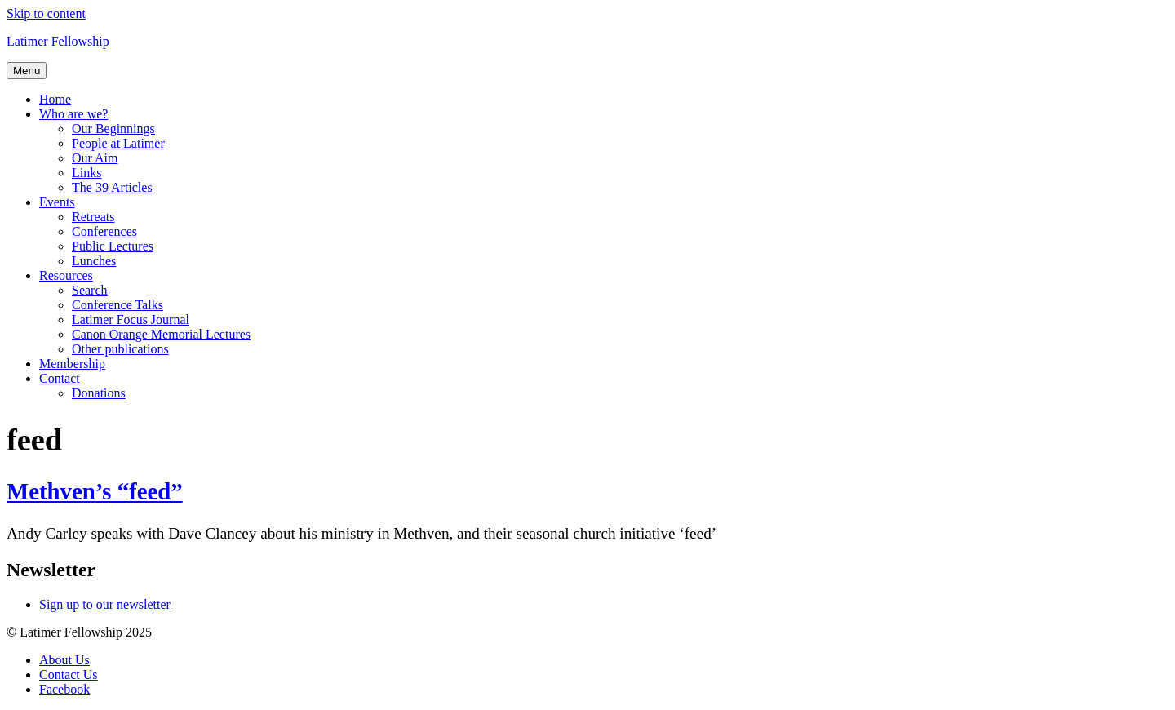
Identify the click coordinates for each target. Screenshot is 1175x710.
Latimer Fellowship (58, 41)
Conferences (104, 231)
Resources (66, 275)
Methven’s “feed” (95, 491)
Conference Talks (117, 305)
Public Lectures (112, 246)
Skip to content (46, 13)
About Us (64, 660)
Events (57, 202)
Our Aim (95, 158)
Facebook (64, 689)
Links (86, 173)
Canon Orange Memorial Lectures (161, 334)
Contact (59, 378)
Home (55, 99)
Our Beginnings (113, 128)
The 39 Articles (112, 187)
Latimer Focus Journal (130, 319)
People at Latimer (118, 143)
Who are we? (73, 114)
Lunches (94, 261)
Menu (26, 70)
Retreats (93, 217)
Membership (72, 364)
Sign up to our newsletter (105, 604)
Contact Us (68, 674)
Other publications (120, 349)
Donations (99, 393)
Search (90, 290)
